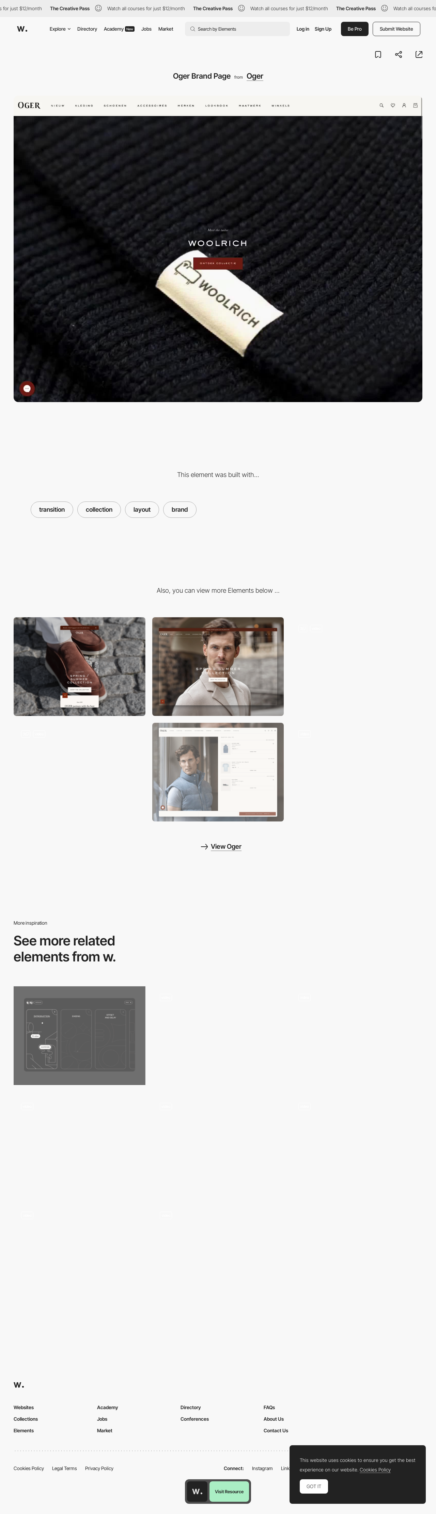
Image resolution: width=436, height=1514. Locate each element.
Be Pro (355, 29)
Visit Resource (229, 1491)
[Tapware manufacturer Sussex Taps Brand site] (218, 1144)
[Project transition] (218, 1035)
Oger (255, 76)
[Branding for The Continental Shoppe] (218, 1253)
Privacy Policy (99, 1468)
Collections (26, 1419)
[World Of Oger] (356, 666)
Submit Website (396, 29)
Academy (119, 29)
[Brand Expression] (79, 1253)
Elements (24, 1430)
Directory (87, 29)
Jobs (146, 29)
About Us (274, 1419)
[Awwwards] (22, 29)
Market (165, 29)
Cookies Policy (29, 1468)
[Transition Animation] (79, 1144)
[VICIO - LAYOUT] (356, 1035)
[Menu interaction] (79, 1035)
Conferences (195, 1419)
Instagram (262, 1468)
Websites (24, 1407)
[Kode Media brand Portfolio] (356, 1144)
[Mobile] (79, 666)
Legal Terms (64, 1468)
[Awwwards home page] (197, 1491)
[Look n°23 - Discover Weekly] (356, 772)
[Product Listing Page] (79, 772)
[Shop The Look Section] (218, 772)
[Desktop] (218, 666)
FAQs (269, 1407)
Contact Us (276, 1430)
